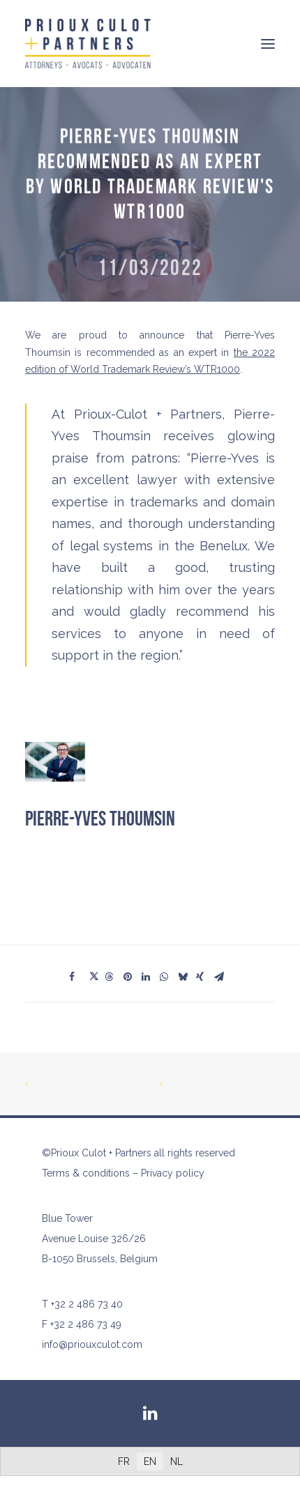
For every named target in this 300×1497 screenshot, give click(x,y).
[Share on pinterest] (131, 976)
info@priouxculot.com (92, 1344)
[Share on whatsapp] (168, 976)
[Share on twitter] (95, 976)
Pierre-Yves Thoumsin (100, 819)
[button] (268, 43)
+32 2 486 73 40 (87, 1304)
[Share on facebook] (77, 976)
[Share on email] (222, 976)
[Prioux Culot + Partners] (88, 43)
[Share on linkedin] (150, 976)
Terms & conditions (86, 1173)
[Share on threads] (113, 976)
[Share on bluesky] (186, 976)
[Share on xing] (204, 976)
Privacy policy (172, 1173)
